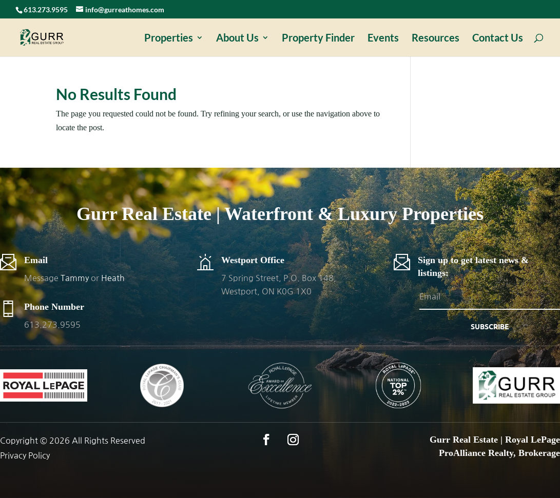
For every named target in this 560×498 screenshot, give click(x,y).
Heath (113, 278)
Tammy (75, 278)
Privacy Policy (25, 455)
